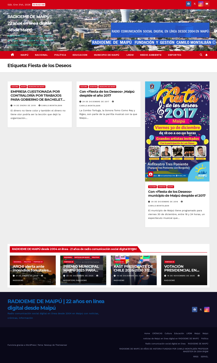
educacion (80, 55)
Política (60, 55)
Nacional (41, 55)
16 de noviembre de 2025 (181, 276)
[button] (201, 54)
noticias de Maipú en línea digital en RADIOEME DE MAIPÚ (171, 338)
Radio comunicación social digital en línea (165, 344)
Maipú (24, 55)
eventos (93, 86)
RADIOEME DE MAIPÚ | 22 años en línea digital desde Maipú (30, 23)
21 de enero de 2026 (27, 276)
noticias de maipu (82, 257)
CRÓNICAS (157, 333)
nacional (18, 262)
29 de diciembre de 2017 (96, 102)
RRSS (195, 356)
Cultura (14, 86)
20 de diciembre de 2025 (80, 276)
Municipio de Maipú (106, 55)
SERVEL (204, 356)
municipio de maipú (36, 86)
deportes (174, 55)
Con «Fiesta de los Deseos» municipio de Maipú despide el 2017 (176, 194)
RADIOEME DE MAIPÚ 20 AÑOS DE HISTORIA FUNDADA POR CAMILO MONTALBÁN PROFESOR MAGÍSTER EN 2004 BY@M (163, 350)
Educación (179, 333)
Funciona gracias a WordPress (22, 345)
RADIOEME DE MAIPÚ (198, 344)
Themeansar (61, 345)
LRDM (130, 55)
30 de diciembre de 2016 (165, 202)
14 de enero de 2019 (25, 105)
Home (147, 333)
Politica (27, 262)
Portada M (38, 262)
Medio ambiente (150, 55)
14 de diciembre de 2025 (130, 276)
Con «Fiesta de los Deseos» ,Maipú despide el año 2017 (107, 94)
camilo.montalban (50, 105)
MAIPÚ (23, 86)
